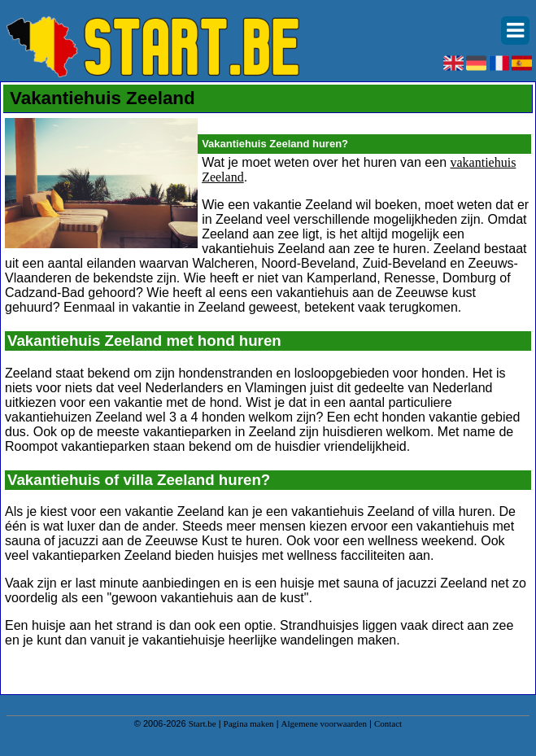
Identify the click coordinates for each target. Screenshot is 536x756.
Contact (388, 723)
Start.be (202, 723)
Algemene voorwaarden (324, 723)
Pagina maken (249, 723)
